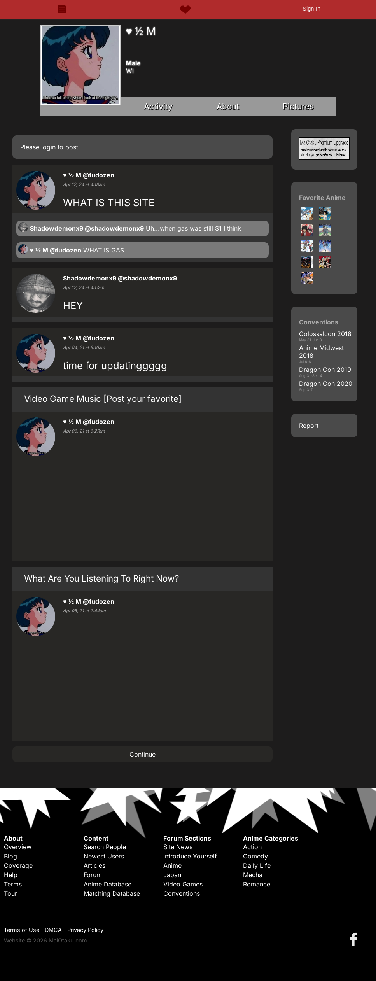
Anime (172, 865)
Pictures (298, 106)
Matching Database (112, 893)
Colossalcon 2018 (325, 334)
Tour (10, 893)
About (228, 106)
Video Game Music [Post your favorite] (103, 398)
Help (10, 875)
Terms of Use (21, 930)
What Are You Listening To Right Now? (101, 578)
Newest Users (104, 856)
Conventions (181, 893)
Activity (158, 106)
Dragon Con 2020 (325, 383)
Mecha (252, 875)
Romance (256, 884)
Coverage (18, 865)
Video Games (183, 884)
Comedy (255, 856)
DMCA (53, 930)
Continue (142, 754)
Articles (94, 865)
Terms (13, 884)
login (48, 147)
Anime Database (107, 884)
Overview (17, 847)
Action (252, 847)
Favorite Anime (322, 197)
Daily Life (257, 865)
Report (308, 425)
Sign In (311, 8)
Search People (105, 847)
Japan (172, 875)
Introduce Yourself (190, 856)
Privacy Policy (85, 930)
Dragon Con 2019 (325, 369)
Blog (10, 856)
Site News (177, 847)
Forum (93, 875)
